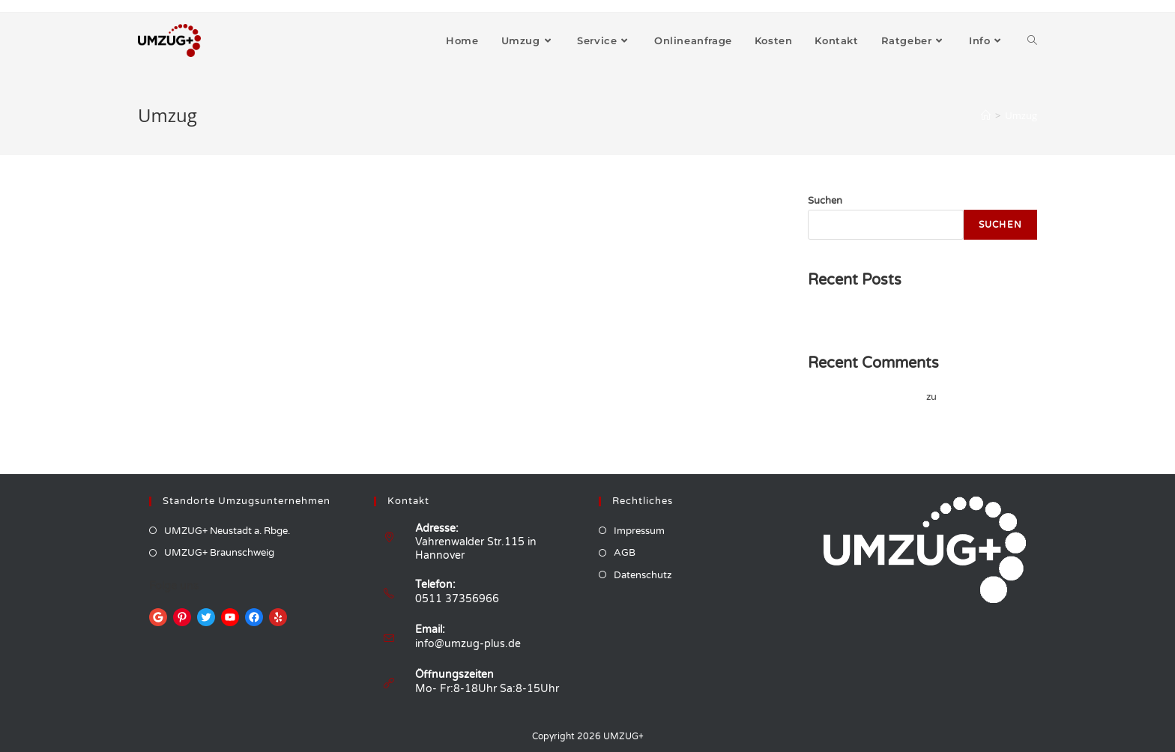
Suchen (825, 201)
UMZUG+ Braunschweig (219, 553)
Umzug (1021, 115)
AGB (624, 553)
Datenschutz (642, 575)
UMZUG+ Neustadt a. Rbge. (227, 531)
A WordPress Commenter (866, 397)
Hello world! (835, 314)
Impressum (639, 531)
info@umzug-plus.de (468, 643)
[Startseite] (986, 115)
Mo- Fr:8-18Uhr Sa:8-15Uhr (487, 688)
